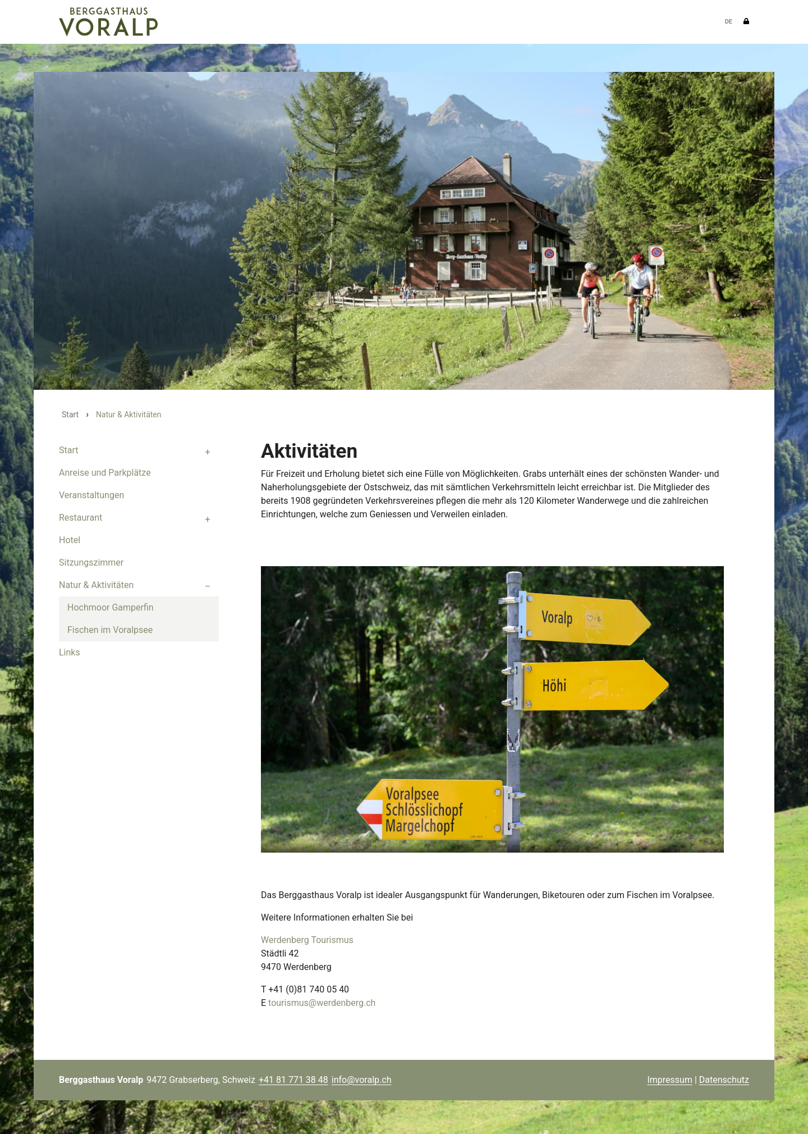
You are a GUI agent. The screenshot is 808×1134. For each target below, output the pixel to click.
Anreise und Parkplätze (105, 473)
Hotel (69, 540)
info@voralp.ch (362, 1079)
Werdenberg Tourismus (307, 940)
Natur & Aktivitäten (96, 585)
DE (728, 21)
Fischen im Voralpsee (110, 630)
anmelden (630, 1081)
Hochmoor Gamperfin (110, 608)
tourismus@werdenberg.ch (321, 1003)
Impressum (669, 1079)
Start (70, 415)
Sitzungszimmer (91, 563)
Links (69, 653)
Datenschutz (724, 1079)
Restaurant (80, 518)
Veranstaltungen (91, 495)
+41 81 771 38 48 (293, 1079)
